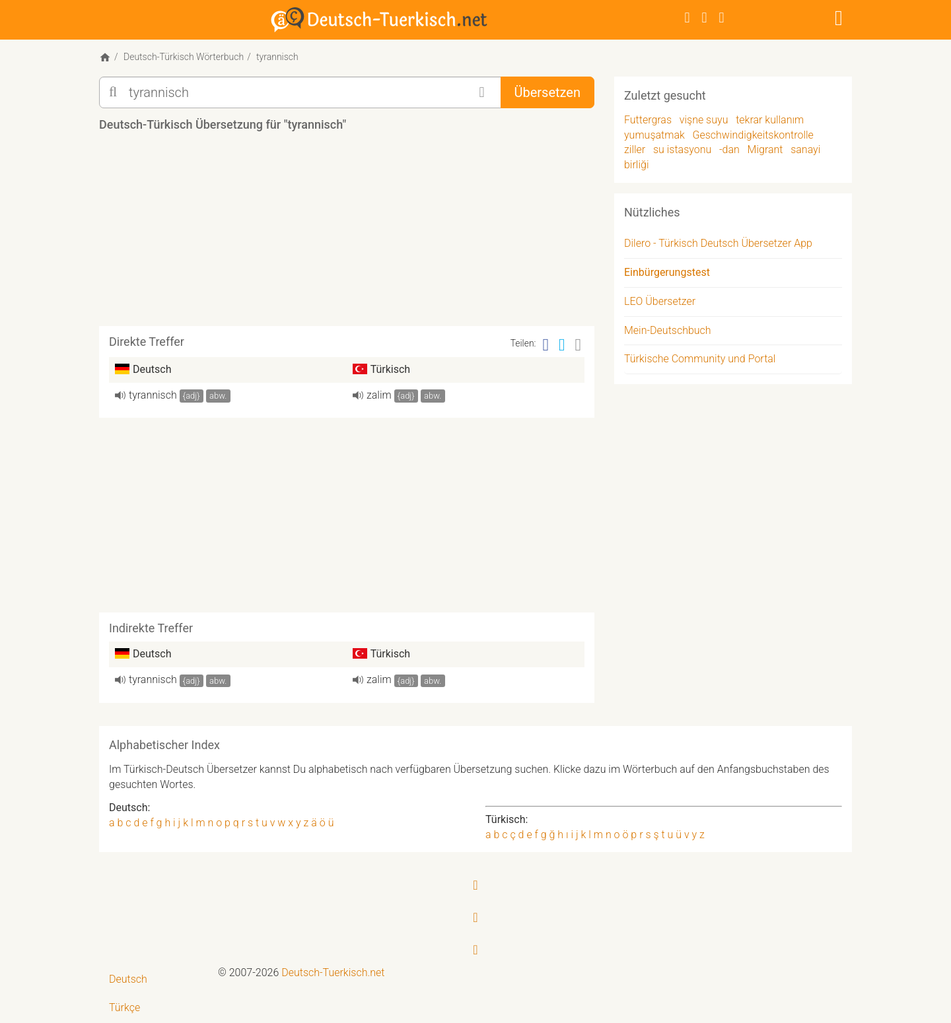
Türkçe (124, 1007)
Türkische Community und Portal (699, 358)
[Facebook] (687, 17)
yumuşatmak (654, 135)
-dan (729, 149)
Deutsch (128, 979)
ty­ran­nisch (153, 395)
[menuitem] (153, 980)
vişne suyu (704, 120)
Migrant (765, 149)
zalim (379, 395)
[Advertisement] (346, 233)
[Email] (578, 345)
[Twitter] (704, 17)
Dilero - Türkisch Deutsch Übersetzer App (718, 243)
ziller (634, 149)
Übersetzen (547, 92)
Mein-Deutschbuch (667, 330)
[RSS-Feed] (721, 17)
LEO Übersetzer (659, 301)
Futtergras (648, 120)
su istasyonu (682, 149)
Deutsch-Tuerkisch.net (332, 972)
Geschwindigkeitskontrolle (753, 135)
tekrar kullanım (770, 120)
